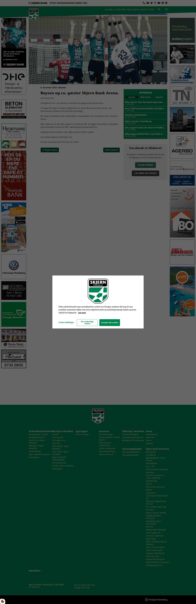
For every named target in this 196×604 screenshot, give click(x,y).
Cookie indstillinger (66, 323)
